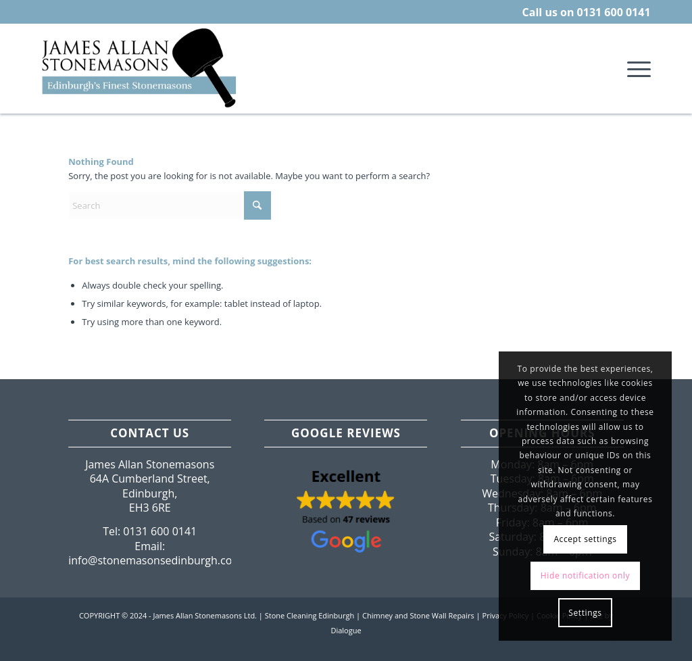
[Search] (169, 205)
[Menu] (634, 68)
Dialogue (345, 630)
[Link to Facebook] (613, 644)
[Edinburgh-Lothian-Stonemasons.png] (140, 68)
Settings (584, 612)
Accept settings (584, 539)
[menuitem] (634, 68)
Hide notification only (585, 575)
